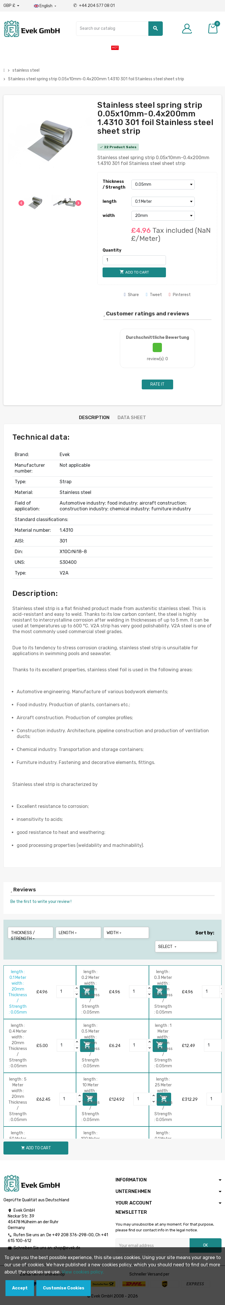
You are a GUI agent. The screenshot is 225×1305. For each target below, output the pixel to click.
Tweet (154, 294)
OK (205, 1245)
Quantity (112, 250)
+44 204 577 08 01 (94, 5)
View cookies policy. (83, 1272)
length (109, 201)
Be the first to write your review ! (40, 901)
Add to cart (36, 1148)
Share (131, 294)
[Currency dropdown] (11, 6)
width (109, 215)
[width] (163, 216)
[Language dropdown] (45, 6)
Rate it (157, 384)
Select (167, 946)
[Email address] (153, 1245)
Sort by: (204, 933)
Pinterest (180, 294)
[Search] (119, 28)
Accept (20, 1288)
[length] (163, 202)
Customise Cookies (63, 1288)
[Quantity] (134, 260)
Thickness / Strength (114, 184)
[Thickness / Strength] (163, 184)
